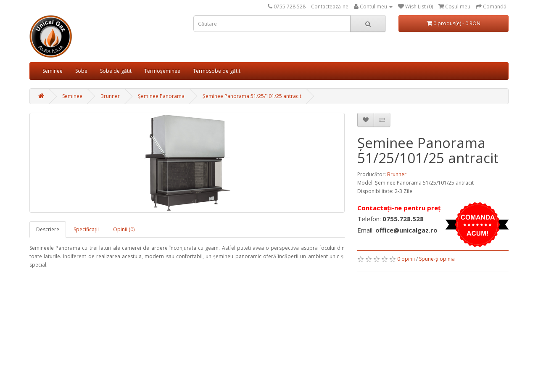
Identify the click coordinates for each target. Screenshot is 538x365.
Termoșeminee (162, 70)
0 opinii (406, 258)
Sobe (81, 70)
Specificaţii (86, 229)
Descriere (47, 229)
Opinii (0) (123, 229)
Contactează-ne (329, 6)
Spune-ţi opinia (437, 258)
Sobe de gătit (116, 70)
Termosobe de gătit (216, 70)
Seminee (52, 70)
